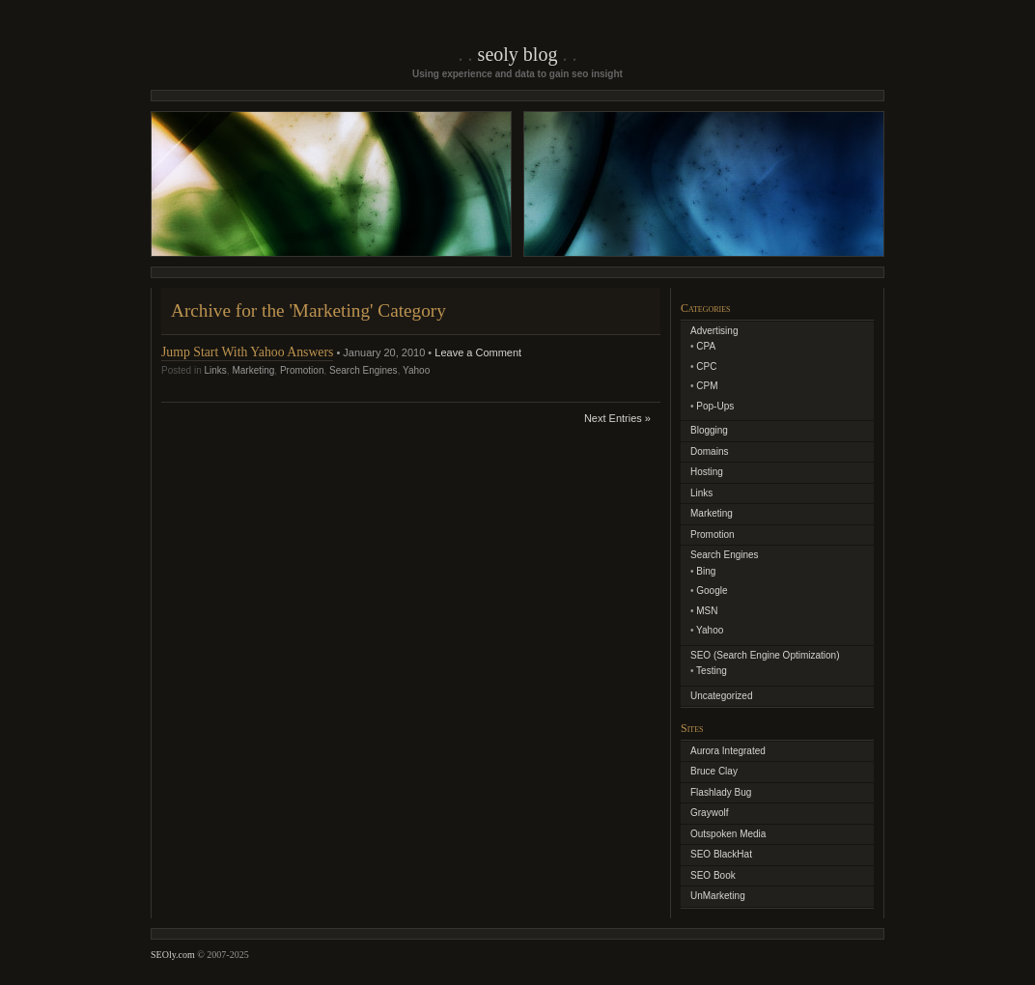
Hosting (706, 471)
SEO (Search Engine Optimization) (765, 655)
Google (711, 590)
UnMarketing (717, 895)
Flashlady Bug (720, 792)
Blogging (709, 430)
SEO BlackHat (721, 854)
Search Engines (363, 370)
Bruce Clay (714, 771)
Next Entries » (617, 418)
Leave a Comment (477, 352)
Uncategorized (721, 695)
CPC (706, 366)
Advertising (714, 330)
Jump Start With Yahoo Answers (247, 352)
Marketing (253, 370)
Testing (711, 670)
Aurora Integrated (728, 751)
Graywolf (709, 812)
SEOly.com (173, 954)
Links (215, 370)
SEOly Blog (518, 54)
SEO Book (713, 875)
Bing (705, 571)
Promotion (302, 370)
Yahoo (416, 370)
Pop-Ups (715, 406)
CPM (706, 385)
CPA (705, 346)
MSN (706, 610)
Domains (709, 451)
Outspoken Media (728, 834)
